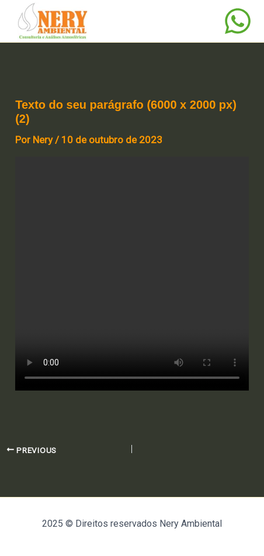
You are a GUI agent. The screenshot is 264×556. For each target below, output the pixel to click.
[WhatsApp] (237, 21)
